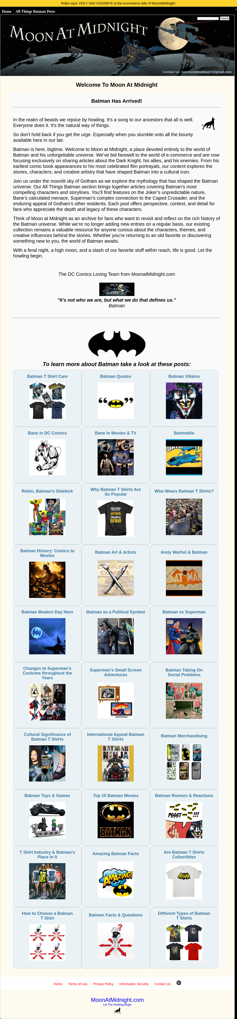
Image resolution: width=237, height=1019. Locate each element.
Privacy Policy (103, 984)
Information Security (134, 984)
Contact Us (162, 984)
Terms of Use (77, 984)
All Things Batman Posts (35, 11)
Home (6, 11)
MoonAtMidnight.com (117, 1000)
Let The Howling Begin (117, 1004)
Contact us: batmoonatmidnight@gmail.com (197, 72)
